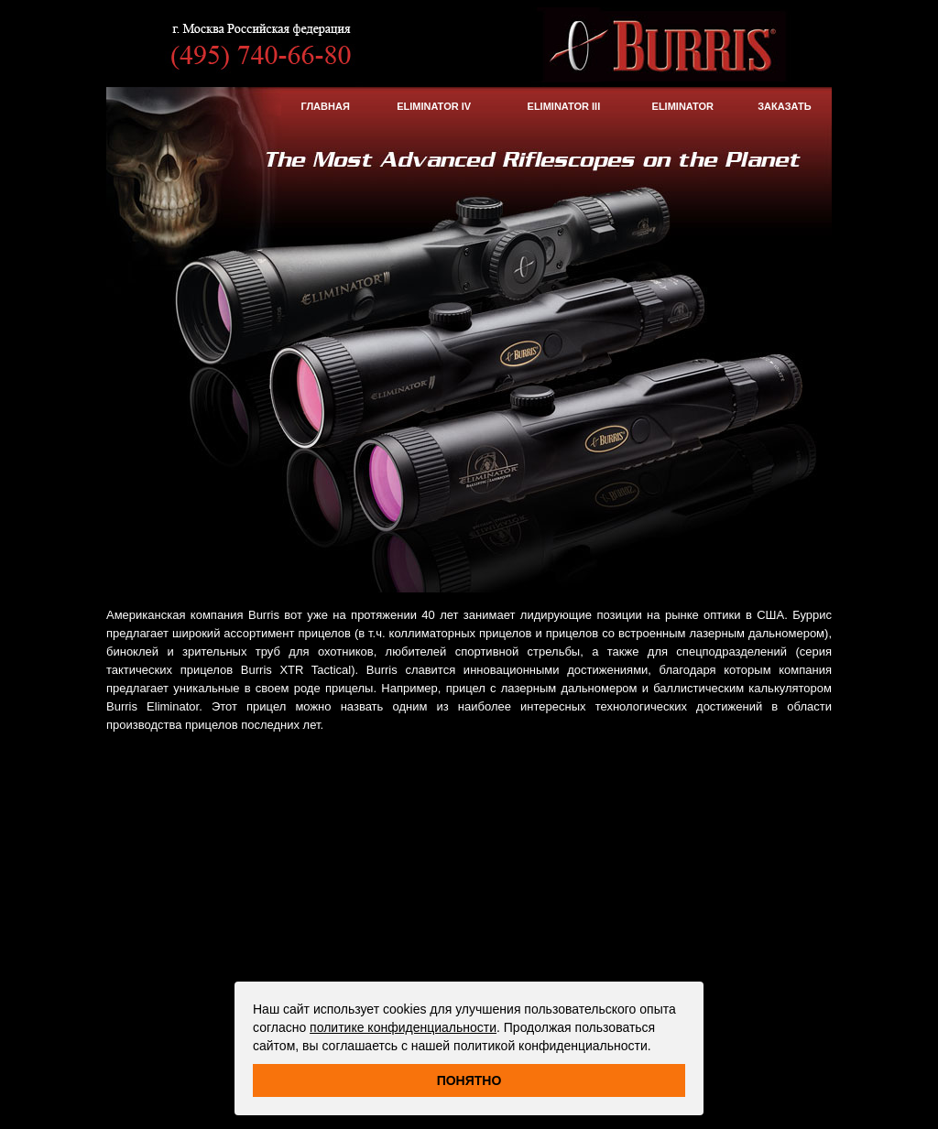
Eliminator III (564, 106)
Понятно (469, 1080)
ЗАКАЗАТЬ (784, 106)
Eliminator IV (434, 106)
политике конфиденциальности (403, 1027)
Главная (324, 106)
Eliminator (683, 106)
